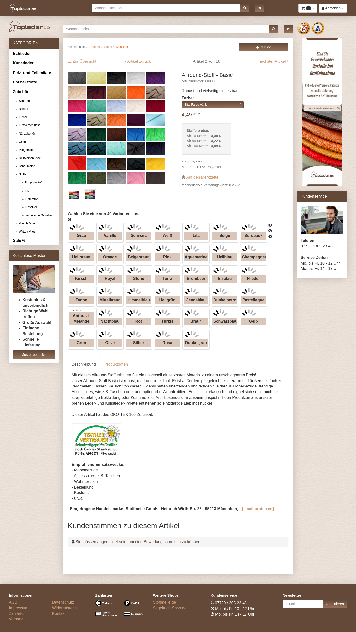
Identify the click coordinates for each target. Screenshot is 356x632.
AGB (13, 602)
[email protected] (258, 509)
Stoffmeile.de (164, 602)
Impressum (18, 608)
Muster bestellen (34, 355)
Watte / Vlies (27, 231)
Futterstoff (31, 199)
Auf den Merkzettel (202, 177)
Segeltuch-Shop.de (170, 608)
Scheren (24, 100)
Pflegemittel (26, 150)
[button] (245, 8)
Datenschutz (63, 602)
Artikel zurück (139, 61)
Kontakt (59, 614)
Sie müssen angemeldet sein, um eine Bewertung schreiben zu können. (138, 542)
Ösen (22, 141)
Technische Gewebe (38, 215)
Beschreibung (84, 364)
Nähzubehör (27, 133)
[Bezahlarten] (120, 610)
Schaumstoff (27, 166)
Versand (16, 619)
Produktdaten (116, 364)
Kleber (23, 117)
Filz (27, 191)
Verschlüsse (27, 223)
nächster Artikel (273, 61)
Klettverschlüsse (29, 125)
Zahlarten (17, 614)
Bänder (23, 109)
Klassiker (31, 207)
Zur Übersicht (84, 61)
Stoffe (22, 174)
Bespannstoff (33, 182)
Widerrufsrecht (65, 608)
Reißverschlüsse (30, 158)
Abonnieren (335, 604)
